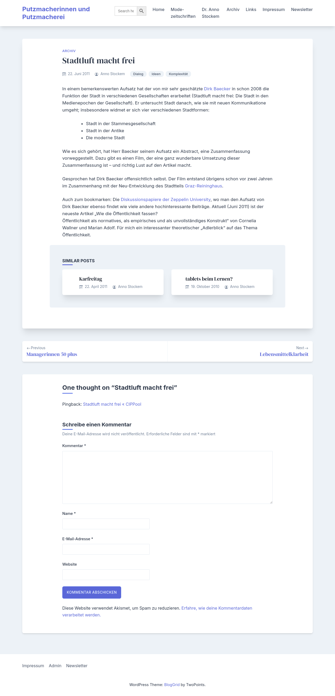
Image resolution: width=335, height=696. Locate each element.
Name (69, 513)
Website (69, 564)
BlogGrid (172, 684)
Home (158, 9)
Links (251, 9)
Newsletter (302, 9)
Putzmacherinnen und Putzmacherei (56, 13)
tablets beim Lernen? (209, 278)
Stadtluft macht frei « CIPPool (112, 404)
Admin (55, 665)
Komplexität (178, 74)
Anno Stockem (112, 74)
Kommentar (74, 445)
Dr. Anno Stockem (210, 13)
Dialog (138, 74)
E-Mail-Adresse (77, 539)
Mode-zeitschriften (183, 13)
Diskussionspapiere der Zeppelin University (165, 199)
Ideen (156, 74)
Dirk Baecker (218, 88)
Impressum (274, 9)
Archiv (233, 9)
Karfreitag (90, 278)
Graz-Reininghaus (203, 185)
